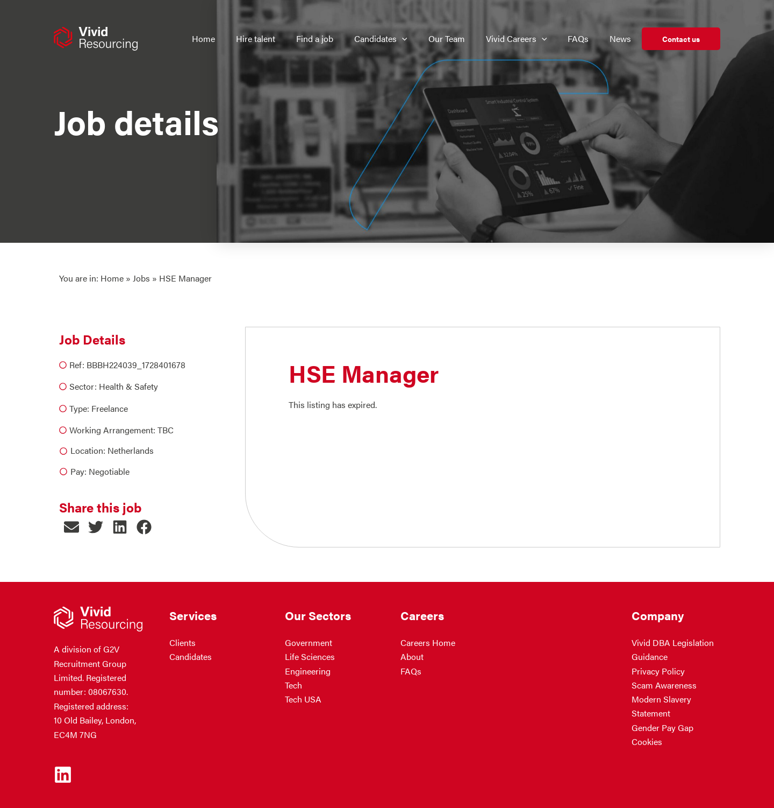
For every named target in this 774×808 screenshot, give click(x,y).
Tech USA (303, 699)
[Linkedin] (63, 774)
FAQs (410, 671)
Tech (293, 685)
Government (308, 642)
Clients (182, 642)
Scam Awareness (664, 685)
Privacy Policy (658, 671)
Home (112, 278)
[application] (408, 39)
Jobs (141, 278)
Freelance (109, 408)
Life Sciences (310, 657)
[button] (71, 527)
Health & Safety (128, 386)
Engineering (308, 671)
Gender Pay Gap (662, 727)
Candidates (190, 657)
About (412, 657)
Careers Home (427, 642)
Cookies (647, 742)
